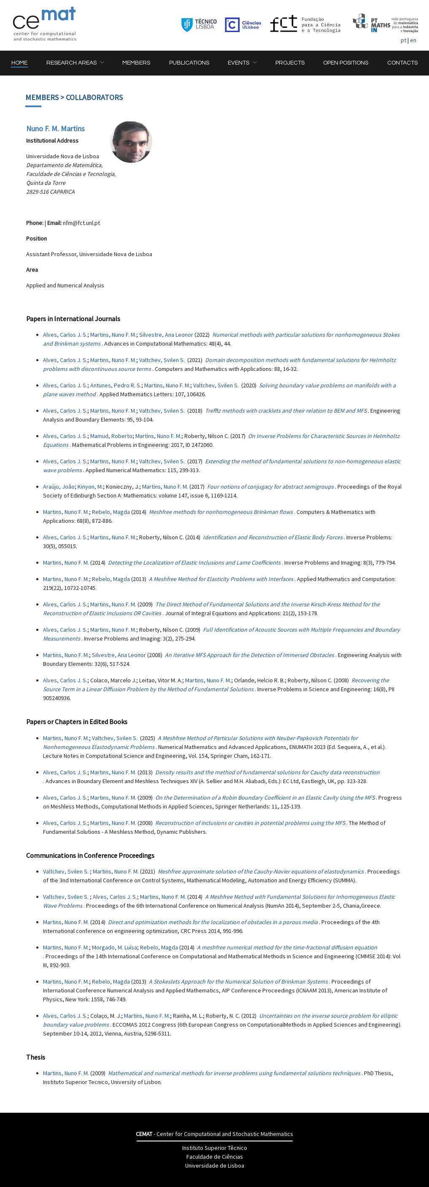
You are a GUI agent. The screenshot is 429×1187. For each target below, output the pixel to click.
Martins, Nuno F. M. (113, 334)
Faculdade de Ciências (214, 1156)
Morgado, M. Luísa (114, 947)
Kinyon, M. (90, 486)
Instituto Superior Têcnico (214, 1148)
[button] (75, 63)
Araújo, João (59, 486)
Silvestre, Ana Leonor (166, 334)
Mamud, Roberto (111, 436)
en (413, 40)
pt (403, 40)
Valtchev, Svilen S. (162, 360)
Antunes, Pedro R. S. (115, 385)
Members (42, 97)
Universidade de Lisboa (214, 1165)
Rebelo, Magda (111, 512)
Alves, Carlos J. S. (65, 334)
